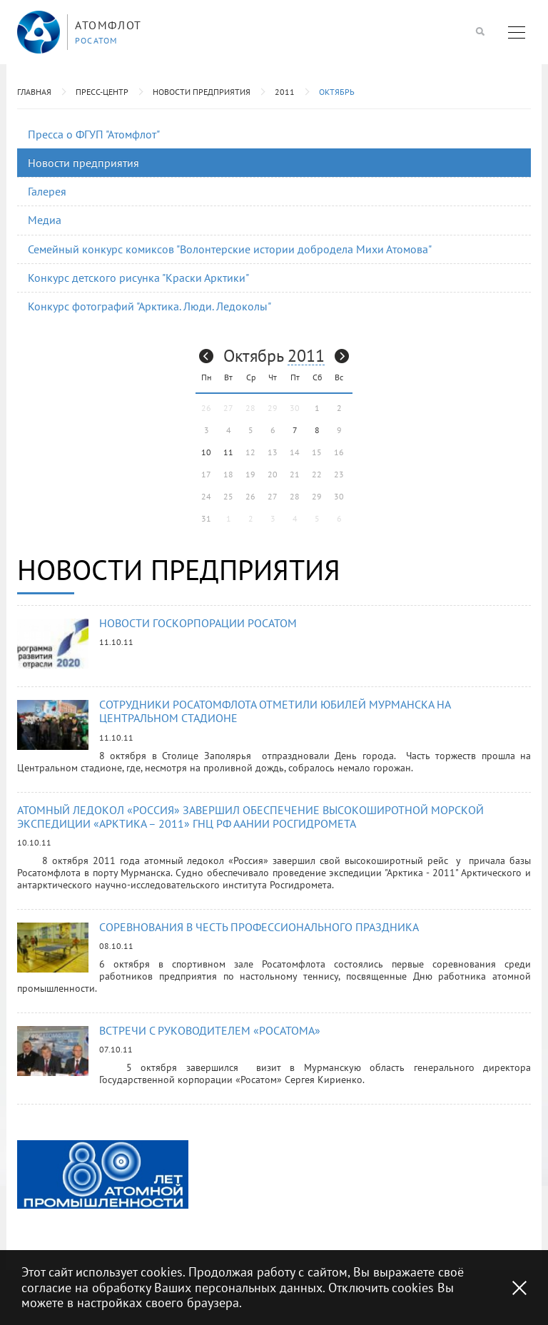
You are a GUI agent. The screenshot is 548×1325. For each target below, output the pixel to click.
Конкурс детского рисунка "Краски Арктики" (138, 277)
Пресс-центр (102, 91)
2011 (285, 91)
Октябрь (337, 91)
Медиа (44, 220)
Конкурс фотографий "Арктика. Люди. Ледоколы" (149, 306)
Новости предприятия (201, 91)
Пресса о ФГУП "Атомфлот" (94, 134)
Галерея (47, 191)
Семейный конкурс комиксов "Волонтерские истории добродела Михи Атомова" (230, 249)
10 (206, 452)
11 (228, 452)
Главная (34, 91)
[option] (102, 1174)
